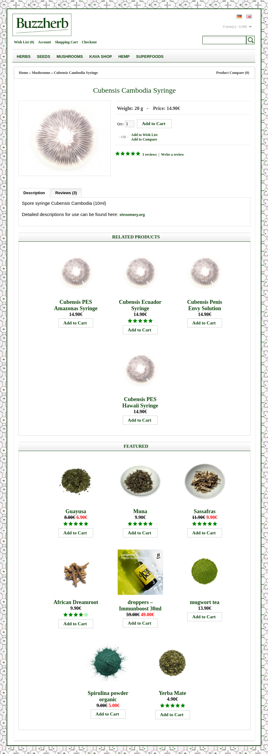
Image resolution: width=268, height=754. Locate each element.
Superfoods (150, 56)
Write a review (171, 154)
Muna (140, 510)
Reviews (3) (66, 192)
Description (34, 192)
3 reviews (148, 154)
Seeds (43, 56)
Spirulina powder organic (108, 695)
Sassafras (205, 510)
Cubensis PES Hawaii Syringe (140, 401)
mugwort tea (204, 601)
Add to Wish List (143, 134)
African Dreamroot (76, 601)
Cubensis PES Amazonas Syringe (76, 304)
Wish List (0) (24, 42)
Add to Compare (143, 139)
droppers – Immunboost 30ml (140, 604)
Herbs (24, 56)
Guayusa (76, 510)
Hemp (124, 56)
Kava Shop (100, 56)
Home (23, 73)
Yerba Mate (172, 692)
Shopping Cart (66, 42)
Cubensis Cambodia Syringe (76, 73)
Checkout (89, 42)
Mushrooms (70, 56)
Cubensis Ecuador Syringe (140, 304)
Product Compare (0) (232, 73)
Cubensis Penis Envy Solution (204, 304)
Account (44, 42)
